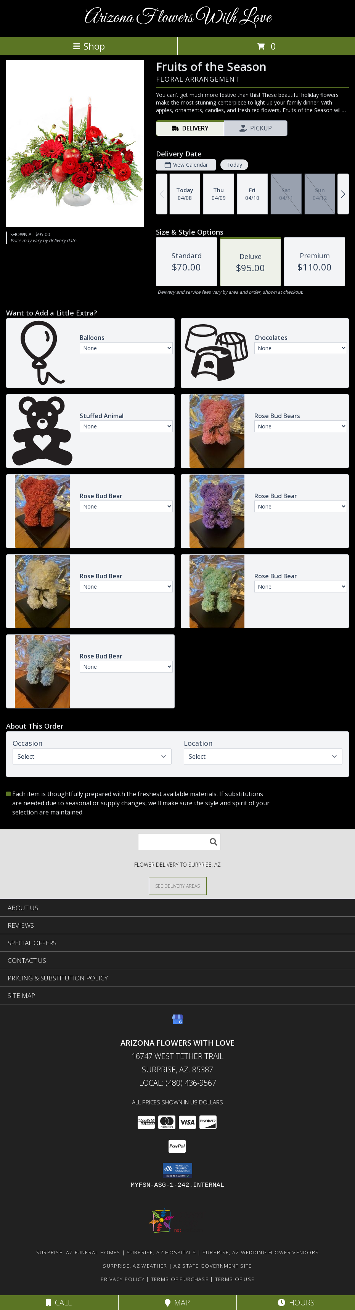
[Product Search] (179, 841)
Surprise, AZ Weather (135, 1265)
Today (234, 164)
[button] (177, 1170)
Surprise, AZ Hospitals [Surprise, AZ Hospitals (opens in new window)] (161, 1252)
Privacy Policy (123, 1279)
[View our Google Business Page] (178, 1023)
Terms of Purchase (180, 1279)
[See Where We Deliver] (178, 885)
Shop (89, 46)
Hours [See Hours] (296, 1302)
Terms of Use (235, 1279)
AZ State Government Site (212, 1265)
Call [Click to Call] (59, 1302)
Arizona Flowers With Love (178, 18)
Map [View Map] (177, 1302)
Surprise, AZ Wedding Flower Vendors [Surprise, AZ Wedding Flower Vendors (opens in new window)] (260, 1252)
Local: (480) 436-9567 (177, 1083)
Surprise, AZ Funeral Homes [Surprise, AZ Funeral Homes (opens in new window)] (78, 1252)
